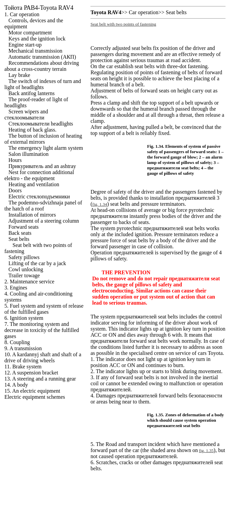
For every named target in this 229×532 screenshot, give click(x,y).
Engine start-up (25, 45)
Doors (15, 190)
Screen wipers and (26, 114)
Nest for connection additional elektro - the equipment (39, 175)
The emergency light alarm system (45, 148)
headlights (40, 124)
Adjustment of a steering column (43, 221)
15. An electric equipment (32, 391)
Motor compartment (30, 32)
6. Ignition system (23, 318)
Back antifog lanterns (31, 93)
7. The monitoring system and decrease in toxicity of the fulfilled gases (41, 330)
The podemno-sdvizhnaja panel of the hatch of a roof (43, 206)
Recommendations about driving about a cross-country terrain (41, 66)
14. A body (16, 385)
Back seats (19, 233)
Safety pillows (24, 257)
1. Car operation (22, 14)
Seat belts (18, 239)
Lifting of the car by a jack (37, 263)
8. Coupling (17, 342)
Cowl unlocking (25, 269)
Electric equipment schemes (34, 397)
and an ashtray (42, 166)
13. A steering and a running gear (40, 379)
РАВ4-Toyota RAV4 (38, 7)
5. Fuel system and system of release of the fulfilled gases (43, 309)
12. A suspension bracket (31, 372)
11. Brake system (23, 366)
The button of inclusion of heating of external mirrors (43, 139)
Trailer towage (24, 275)
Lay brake (19, 75)
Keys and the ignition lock (37, 38)
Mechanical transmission (35, 51)
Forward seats (23, 227)
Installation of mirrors (32, 215)
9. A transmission (23, 348)
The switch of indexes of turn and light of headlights (42, 84)
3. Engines (15, 287)
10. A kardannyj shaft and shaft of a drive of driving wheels (42, 357)
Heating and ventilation (33, 184)
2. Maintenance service (29, 281)
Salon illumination (28, 154)
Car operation (143, 12)
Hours (15, 160)
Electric (39, 196)
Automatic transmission (42, 57)
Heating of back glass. (32, 130)
